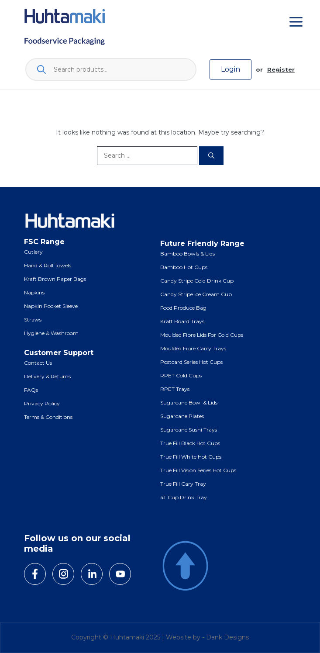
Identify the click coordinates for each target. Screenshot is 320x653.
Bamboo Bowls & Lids (187, 253)
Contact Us (38, 362)
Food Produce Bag (183, 307)
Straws (32, 319)
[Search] (211, 155)
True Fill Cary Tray (183, 483)
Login (230, 69)
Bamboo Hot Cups (183, 267)
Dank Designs (227, 637)
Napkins (34, 292)
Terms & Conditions (48, 417)
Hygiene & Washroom (51, 333)
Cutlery (33, 252)
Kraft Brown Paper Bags (55, 279)
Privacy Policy (42, 403)
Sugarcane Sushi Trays (188, 429)
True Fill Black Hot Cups (190, 443)
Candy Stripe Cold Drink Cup (197, 280)
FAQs (31, 390)
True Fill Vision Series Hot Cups (198, 470)
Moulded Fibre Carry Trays (193, 348)
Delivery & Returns (47, 376)
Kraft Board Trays (182, 321)
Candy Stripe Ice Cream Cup (196, 294)
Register (281, 69)
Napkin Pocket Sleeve (51, 306)
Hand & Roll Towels (47, 265)
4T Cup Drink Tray (183, 497)
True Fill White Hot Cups (190, 456)
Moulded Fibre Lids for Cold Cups (201, 335)
